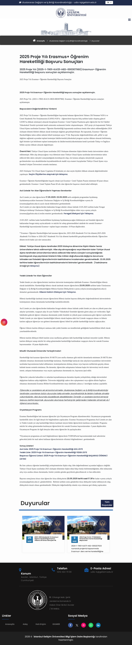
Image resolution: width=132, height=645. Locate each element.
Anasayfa (9, 624)
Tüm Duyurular (107, 503)
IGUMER (56, 624)
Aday (25, 624)
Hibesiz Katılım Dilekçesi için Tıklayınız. (57, 292)
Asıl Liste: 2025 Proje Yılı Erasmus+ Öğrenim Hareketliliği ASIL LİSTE (51, 449)
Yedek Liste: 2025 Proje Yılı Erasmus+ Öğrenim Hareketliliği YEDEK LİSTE (53, 452)
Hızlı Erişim (41, 624)
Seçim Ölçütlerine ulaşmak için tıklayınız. (48, 174)
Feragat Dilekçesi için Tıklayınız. (79, 213)
